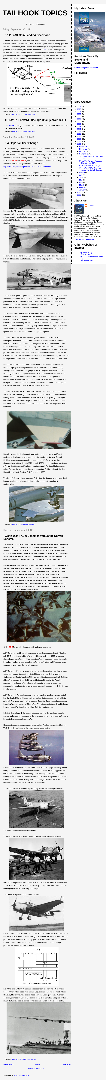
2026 (79, 107)
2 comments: (30, 524)
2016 (79, 131)
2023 (79, 114)
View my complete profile (84, 239)
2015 (79, 134)
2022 (79, 116)
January (82, 190)
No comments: (30, 114)
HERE (44, 50)
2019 (79, 124)
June (81, 177)
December (83, 146)
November (83, 149)
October (82, 151)
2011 (79, 144)
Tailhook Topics (35, 13)
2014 (79, 136)
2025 (79, 109)
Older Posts (66, 1064)
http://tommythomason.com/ (86, 68)
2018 (79, 126)
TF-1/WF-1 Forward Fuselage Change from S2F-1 (35, 119)
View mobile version (36, 1068)
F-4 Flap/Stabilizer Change (21, 143)
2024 (79, 112)
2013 (79, 139)
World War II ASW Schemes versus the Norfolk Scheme (90, 169)
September (83, 154)
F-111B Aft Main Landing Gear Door (27, 35)
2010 (79, 192)
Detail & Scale (85, 255)
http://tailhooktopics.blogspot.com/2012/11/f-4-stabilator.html (27, 167)
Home (37, 1064)
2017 (79, 129)
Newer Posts (8, 1064)
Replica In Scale (86, 261)
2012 (79, 141)
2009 (79, 195)
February (83, 187)
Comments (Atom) (21, 1075)
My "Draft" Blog (86, 253)
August (82, 172)
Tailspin (90, 205)
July (81, 175)
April (81, 182)
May (81, 180)
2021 (79, 119)
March (82, 185)
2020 (79, 122)
